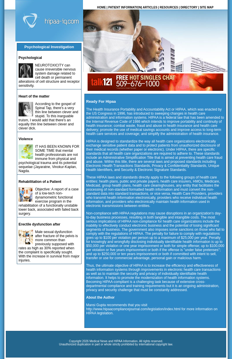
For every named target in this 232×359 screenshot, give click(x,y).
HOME (101, 7)
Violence (26, 139)
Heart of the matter (34, 96)
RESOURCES (169, 7)
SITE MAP (206, 7)
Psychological (30, 58)
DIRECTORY (188, 7)
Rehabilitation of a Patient (40, 182)
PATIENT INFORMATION (124, 7)
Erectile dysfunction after (39, 224)
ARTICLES (150, 7)
